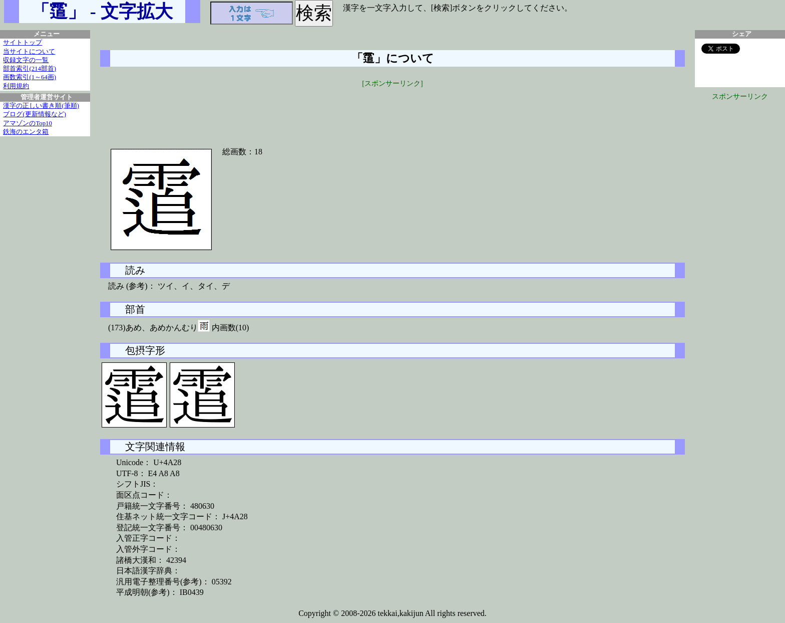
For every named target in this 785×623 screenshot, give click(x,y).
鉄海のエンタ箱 (26, 131)
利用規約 (16, 86)
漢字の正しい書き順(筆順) (41, 105)
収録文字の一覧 (26, 60)
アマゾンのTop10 (27, 123)
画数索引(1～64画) (29, 77)
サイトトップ (22, 42)
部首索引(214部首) (29, 68)
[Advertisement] (392, 111)
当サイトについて (29, 51)
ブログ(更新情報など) (34, 114)
